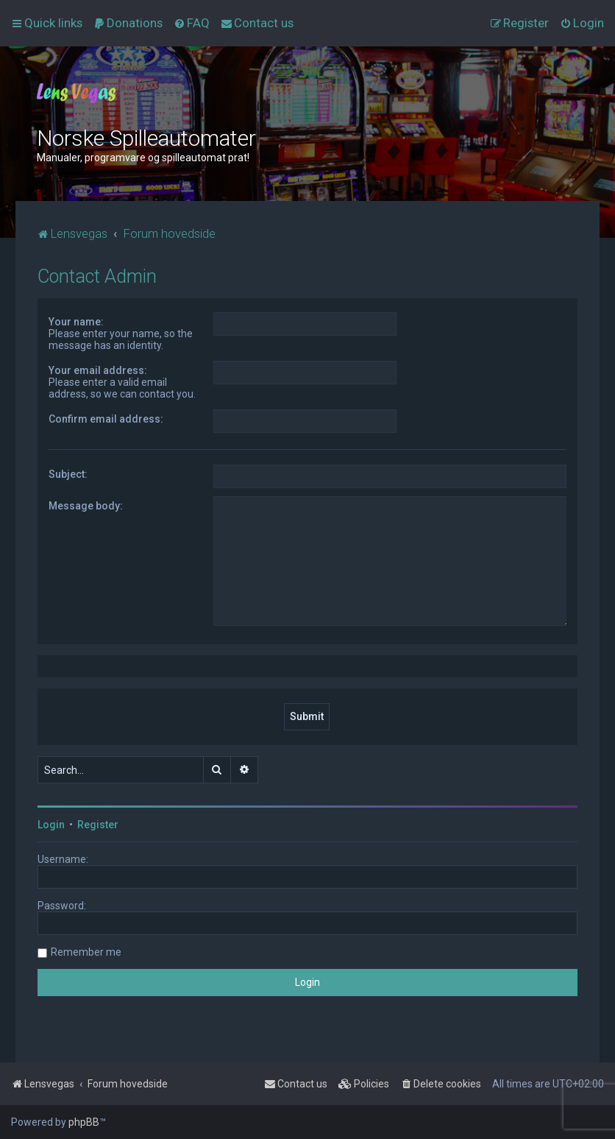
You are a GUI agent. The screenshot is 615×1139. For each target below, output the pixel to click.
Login (51, 825)
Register (97, 825)
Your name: (76, 322)
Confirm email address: (106, 419)
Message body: (86, 506)
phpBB (83, 1122)
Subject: (68, 474)
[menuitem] (128, 23)
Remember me (86, 952)
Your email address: (98, 370)
